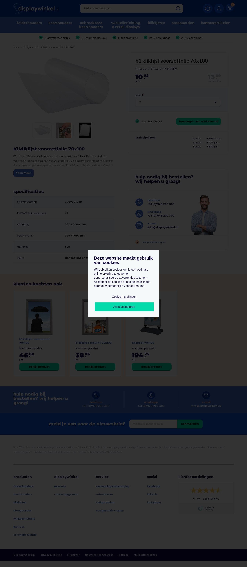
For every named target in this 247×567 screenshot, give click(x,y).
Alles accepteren (124, 306)
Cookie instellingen (124, 296)
